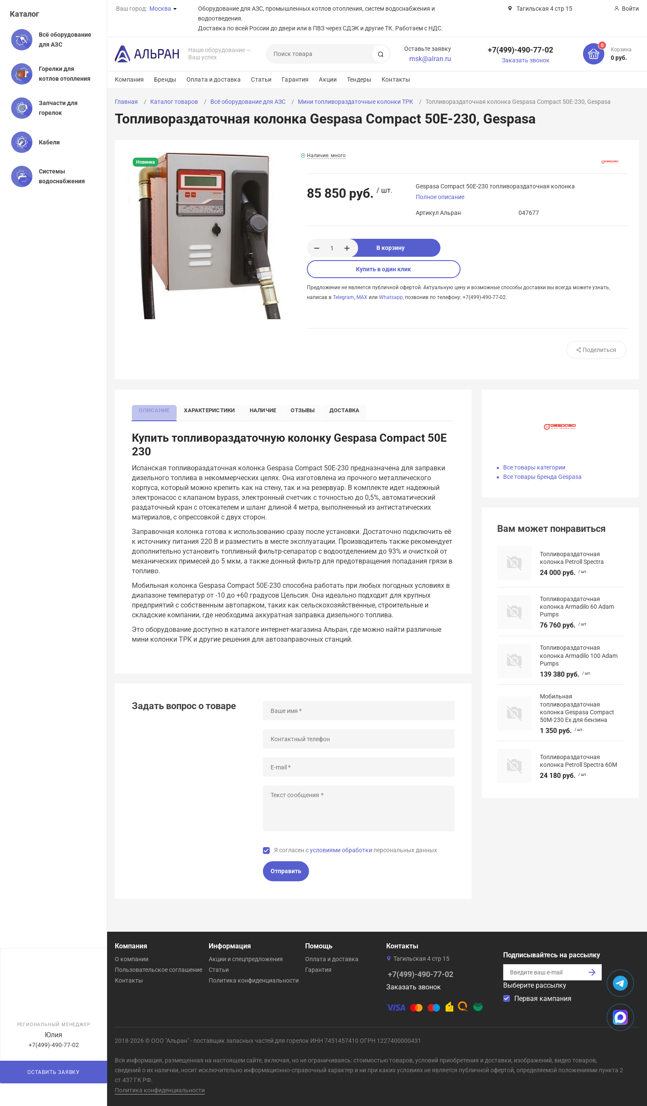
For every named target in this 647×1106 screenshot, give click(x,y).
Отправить (286, 872)
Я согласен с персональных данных (355, 851)
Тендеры (359, 79)
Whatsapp (391, 297)
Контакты (396, 79)
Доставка (356, 410)
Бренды (165, 79)
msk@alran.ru (430, 59)
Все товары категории (534, 467)
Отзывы (312, 410)
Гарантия (295, 79)
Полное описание (440, 197)
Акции (328, 79)
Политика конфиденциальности (254, 980)
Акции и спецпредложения (246, 959)
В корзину (410, 247)
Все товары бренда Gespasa (542, 476)
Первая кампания (542, 999)
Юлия (53, 1035)
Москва (160, 8)
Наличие (269, 410)
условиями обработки (341, 851)
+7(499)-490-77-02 (520, 49)
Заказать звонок (526, 60)
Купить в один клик (383, 269)
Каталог (24, 13)
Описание (155, 410)
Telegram (343, 297)
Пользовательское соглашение (158, 969)
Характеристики (213, 410)
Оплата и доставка (214, 79)
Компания (129, 79)
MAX (361, 297)
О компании (132, 959)
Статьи (261, 79)
